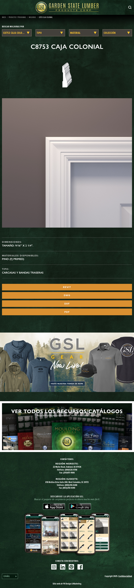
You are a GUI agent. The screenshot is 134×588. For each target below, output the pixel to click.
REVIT (67, 287)
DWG (67, 295)
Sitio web (67, 583)
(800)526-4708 (71, 469)
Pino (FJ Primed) (13, 259)
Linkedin (62, 567)
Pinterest (71, 567)
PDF (67, 312)
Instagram (54, 567)
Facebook (80, 567)
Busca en (130, 7)
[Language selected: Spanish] (10, 576)
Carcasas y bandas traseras (22, 272)
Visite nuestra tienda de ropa (67, 383)
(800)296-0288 (71, 485)
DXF (67, 303)
